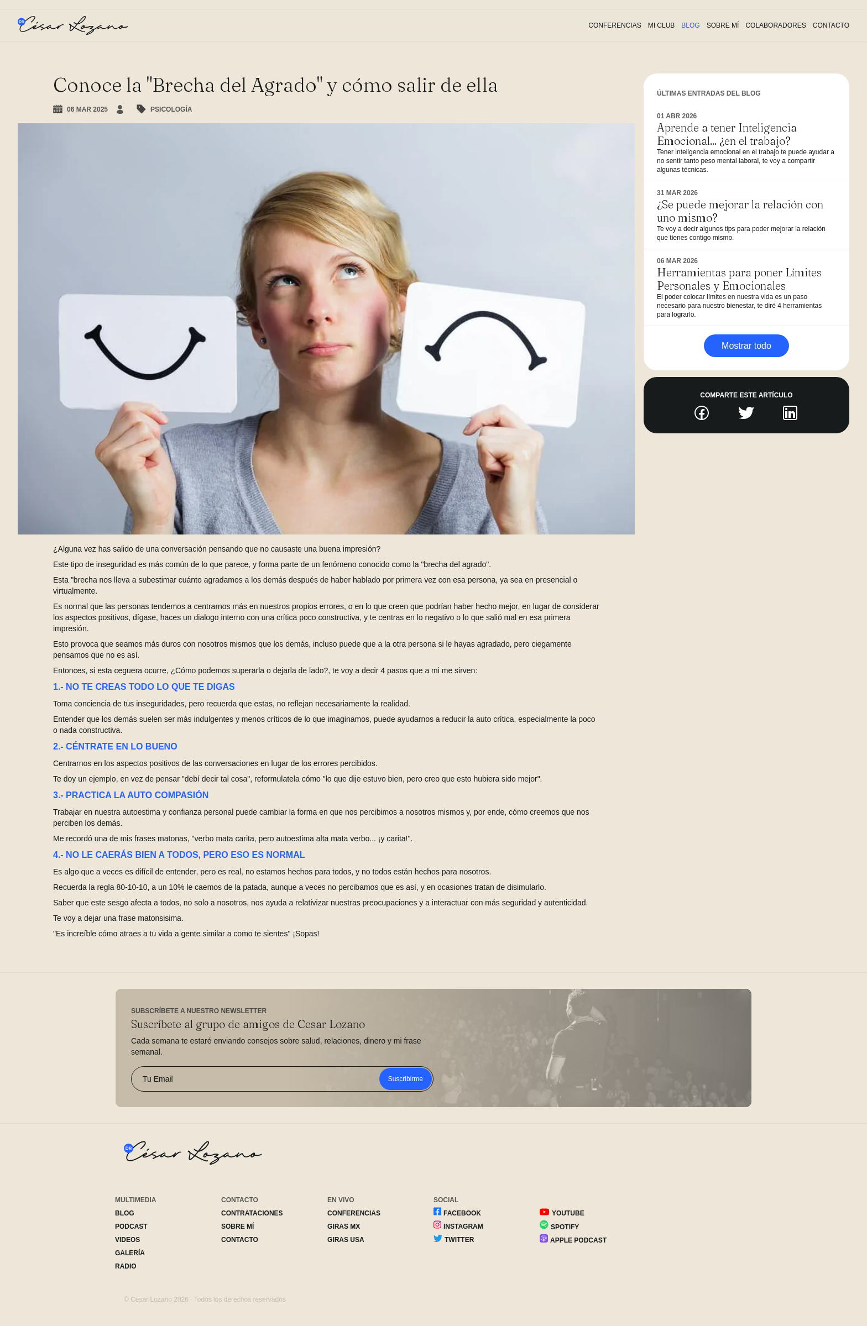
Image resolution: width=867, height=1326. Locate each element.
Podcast (131, 1226)
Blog (690, 25)
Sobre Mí (723, 25)
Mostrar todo (746, 345)
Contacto (831, 25)
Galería (130, 1253)
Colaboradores (775, 25)
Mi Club (661, 25)
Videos (127, 1240)
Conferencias (614, 25)
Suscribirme (405, 1079)
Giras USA (345, 1240)
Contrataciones (252, 1213)
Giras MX (343, 1226)
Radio (126, 1266)
